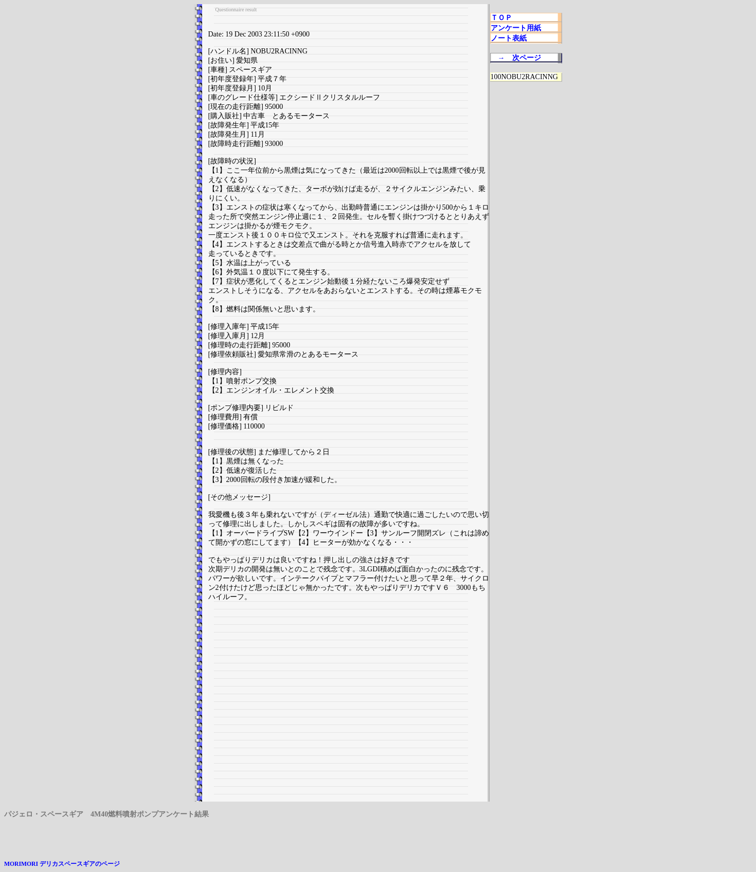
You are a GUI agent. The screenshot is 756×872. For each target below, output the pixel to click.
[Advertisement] (349, 705)
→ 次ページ (519, 58)
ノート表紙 (509, 38)
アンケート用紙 (516, 28)
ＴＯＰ (501, 18)
